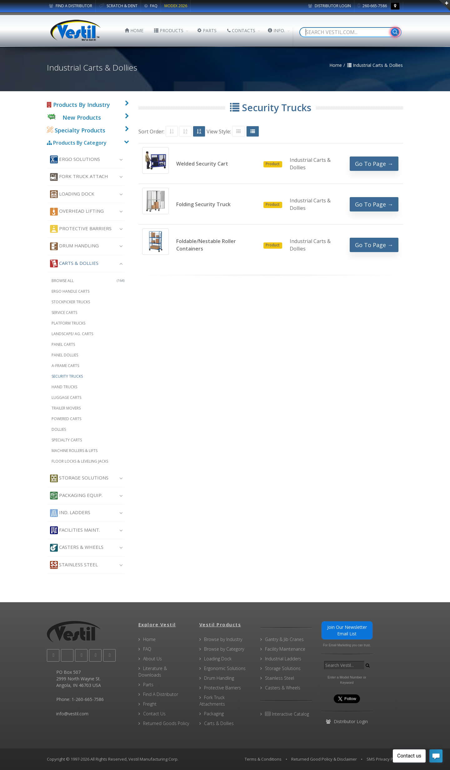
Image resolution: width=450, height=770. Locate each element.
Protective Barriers (81, 229)
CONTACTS (241, 30)
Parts (148, 685)
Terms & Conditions (263, 759)
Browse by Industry (223, 639)
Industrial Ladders (283, 659)
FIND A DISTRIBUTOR (70, 5)
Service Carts (64, 312)
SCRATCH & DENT (118, 5)
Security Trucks (67, 376)
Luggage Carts (66, 397)
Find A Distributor (160, 694)
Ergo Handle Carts (70, 291)
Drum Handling (74, 246)
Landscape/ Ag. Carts (72, 333)
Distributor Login (329, 5)
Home (149, 639)
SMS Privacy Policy (384, 759)
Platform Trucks (68, 323)
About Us (152, 659)
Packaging (214, 714)
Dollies (59, 429)
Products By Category (77, 142)
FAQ (151, 5)
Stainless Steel (74, 565)
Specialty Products (76, 130)
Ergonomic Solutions (225, 668)
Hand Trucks (64, 387)
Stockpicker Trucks (71, 302)
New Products (81, 117)
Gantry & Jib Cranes (284, 639)
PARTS (207, 30)
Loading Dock (72, 194)
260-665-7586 (372, 5)
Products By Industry (78, 104)
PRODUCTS (168, 30)
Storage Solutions (79, 478)
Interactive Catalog (287, 714)
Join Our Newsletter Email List (347, 630)
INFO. (276, 30)
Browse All (88, 280)
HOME (134, 30)
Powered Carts (66, 418)
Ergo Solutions (75, 159)
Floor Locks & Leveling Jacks (80, 461)
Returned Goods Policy (166, 723)
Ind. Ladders (70, 513)
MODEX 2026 (175, 5)
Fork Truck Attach (79, 177)
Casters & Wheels (76, 548)
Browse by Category (224, 649)
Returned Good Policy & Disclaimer (324, 759)
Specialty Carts (67, 440)
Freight (150, 704)
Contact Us (154, 714)
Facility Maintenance (285, 649)
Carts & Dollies (74, 263)
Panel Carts (63, 344)
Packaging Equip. (76, 495)
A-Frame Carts (65, 365)
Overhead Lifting (77, 212)
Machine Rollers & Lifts (75, 450)
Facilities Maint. (75, 530)
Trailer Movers (66, 408)
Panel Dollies (65, 355)
